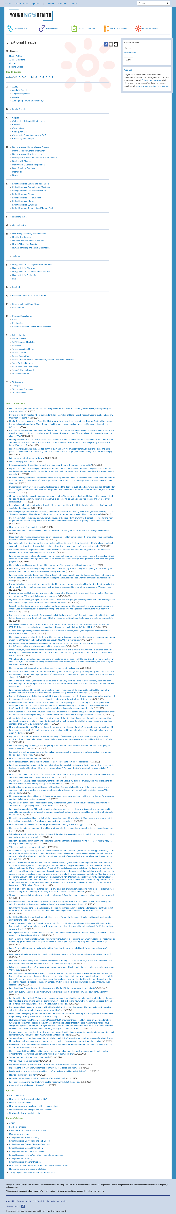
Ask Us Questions (17, 59)
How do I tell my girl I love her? (23, 1075)
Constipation (18, 128)
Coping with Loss (19, 131)
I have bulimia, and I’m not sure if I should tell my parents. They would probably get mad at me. (50, 565)
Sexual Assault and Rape (23, 349)
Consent (16, 124)
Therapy (15, 385)
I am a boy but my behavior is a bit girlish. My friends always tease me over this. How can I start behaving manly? (58, 992)
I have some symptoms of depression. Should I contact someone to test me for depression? (49, 761)
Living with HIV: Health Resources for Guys (31, 271)
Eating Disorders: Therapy (20, 1158)
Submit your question (151, 80)
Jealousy (16, 256)
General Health (20, 28)
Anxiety (15, 97)
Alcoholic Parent (19, 90)
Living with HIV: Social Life (24, 275)
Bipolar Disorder (19, 109)
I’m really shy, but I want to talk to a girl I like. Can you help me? (37, 1078)
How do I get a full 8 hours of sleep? (25, 527)
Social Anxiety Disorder (22, 363)
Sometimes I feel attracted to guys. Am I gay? (29, 1057)
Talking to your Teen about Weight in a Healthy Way (32, 1172)
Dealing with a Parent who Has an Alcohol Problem (34, 157)
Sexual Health (52, 28)
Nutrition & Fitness (118, 28)
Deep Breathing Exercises (23, 168)
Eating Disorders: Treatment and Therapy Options (34, 208)
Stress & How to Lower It (23, 370)
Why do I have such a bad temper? (24, 1061)
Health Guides (21, 3)
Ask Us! (128, 69)
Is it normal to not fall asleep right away (26, 458)
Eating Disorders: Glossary (24, 194)
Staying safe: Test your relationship (24, 1113)
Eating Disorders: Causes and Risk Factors (30, 183)
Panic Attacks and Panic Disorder (26, 304)
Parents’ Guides (16, 67)
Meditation (17, 287)
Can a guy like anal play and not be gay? (26, 1085)
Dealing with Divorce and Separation (28, 164)
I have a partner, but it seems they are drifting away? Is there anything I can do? (44, 668)
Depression (17, 172)
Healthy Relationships (21, 237)
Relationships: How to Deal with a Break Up (31, 326)
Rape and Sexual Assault (23, 316)
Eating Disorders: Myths (23, 201)
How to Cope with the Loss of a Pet (28, 240)
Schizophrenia (18, 335)
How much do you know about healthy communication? (34, 1106)
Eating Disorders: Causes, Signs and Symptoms (29, 1144)
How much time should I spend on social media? (30, 1109)
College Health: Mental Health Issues (28, 121)
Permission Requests (45, 1201)
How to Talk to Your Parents (24, 244)
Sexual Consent (19, 352)
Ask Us (8, 3)
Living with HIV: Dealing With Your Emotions (32, 264)
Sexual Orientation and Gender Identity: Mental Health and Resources (43, 359)
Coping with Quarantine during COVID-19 (31, 135)
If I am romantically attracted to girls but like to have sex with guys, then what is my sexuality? (50, 465)
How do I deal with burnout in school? (26, 758)
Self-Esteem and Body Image (25, 342)
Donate (74, 3)
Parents (51, 3)
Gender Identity (19, 225)
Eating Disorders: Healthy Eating (26, 197)
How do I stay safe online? (20, 1102)
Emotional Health (149, 28)
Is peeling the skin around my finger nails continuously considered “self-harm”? (43, 1068)
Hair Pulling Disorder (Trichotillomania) (29, 233)
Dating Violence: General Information (28, 150)
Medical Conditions (86, 28)
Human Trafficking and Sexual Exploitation (30, 247)
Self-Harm (16, 345)
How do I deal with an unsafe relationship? (28, 1099)
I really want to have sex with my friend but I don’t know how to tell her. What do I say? (47, 1071)
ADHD (15, 86)
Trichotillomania (19, 392)
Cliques (15, 117)
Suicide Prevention (20, 373)
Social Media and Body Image (25, 366)
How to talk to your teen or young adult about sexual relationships (38, 1165)
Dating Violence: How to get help (27, 154)
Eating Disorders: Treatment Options (25, 1162)
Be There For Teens (17, 1127)
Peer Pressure (18, 307)
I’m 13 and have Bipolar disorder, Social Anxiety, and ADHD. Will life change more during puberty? (52, 988)
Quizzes (35, 3)
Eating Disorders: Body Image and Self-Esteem (29, 1141)
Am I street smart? (17, 1095)
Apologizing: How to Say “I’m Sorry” (28, 100)
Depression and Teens (19, 1134)
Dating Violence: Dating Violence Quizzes (30, 147)
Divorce (15, 175)
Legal (31, 1201)
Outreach (62, 1201)
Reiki (14, 319)
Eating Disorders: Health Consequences (26, 1151)
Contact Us (22, 1201)
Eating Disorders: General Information (29, 190)
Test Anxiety (17, 382)
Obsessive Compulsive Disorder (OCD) (29, 295)
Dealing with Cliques (21, 161)
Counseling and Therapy (23, 138)
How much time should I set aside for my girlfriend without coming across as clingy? (46, 824)
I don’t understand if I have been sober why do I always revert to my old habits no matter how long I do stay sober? (59, 530)
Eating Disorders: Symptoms (24, 205)
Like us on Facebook (15, 1206)
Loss (14, 278)
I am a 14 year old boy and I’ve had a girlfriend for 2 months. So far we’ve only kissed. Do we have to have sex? (58, 948)
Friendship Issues (19, 216)
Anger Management (21, 93)
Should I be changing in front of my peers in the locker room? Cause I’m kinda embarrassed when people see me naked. (61, 895)
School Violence (19, 338)
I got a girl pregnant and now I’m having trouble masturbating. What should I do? (44, 1082)
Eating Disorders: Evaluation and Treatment (31, 187)
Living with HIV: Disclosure (24, 268)
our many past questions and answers (152, 86)
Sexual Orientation (20, 356)
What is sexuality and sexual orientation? (27, 847)
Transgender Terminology (23, 389)
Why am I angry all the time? (21, 461)
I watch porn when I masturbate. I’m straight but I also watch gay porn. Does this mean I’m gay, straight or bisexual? (60, 954)
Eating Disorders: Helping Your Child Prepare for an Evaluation (36, 1155)
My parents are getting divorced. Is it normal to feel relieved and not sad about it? (45, 1064)
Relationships (18, 323)
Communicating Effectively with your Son (27, 1130)
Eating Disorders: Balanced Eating (24, 1137)
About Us (62, 3)
